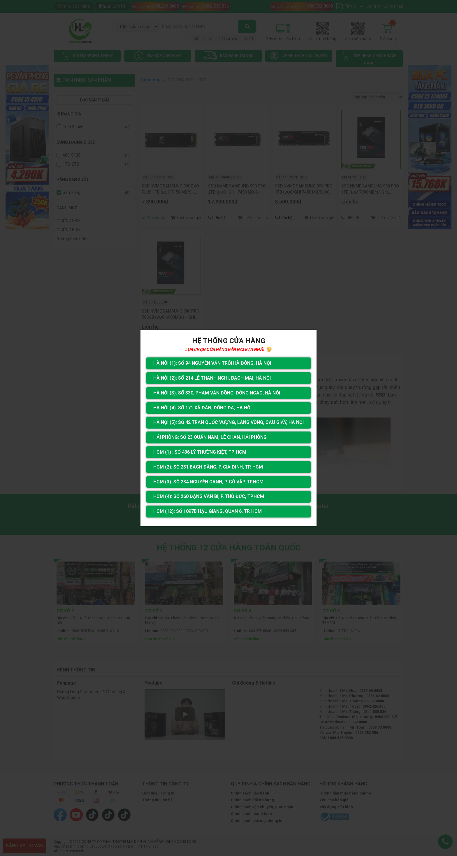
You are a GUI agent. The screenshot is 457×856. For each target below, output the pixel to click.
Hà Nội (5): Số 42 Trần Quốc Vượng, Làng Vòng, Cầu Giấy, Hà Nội (228, 422)
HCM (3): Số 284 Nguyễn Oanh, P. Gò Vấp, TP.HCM (208, 482)
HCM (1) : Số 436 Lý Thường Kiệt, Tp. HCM (199, 452)
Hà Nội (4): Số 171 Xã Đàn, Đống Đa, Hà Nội (202, 408)
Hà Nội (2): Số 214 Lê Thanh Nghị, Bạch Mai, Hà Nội (212, 378)
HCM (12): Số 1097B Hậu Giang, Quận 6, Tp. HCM (207, 511)
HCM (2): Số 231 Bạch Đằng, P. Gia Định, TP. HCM (208, 467)
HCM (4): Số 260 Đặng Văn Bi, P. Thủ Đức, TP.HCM (208, 496)
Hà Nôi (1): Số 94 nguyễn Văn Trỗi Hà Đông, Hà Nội (212, 363)
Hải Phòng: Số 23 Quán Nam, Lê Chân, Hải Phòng (210, 437)
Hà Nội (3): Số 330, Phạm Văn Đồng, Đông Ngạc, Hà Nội (216, 393)
